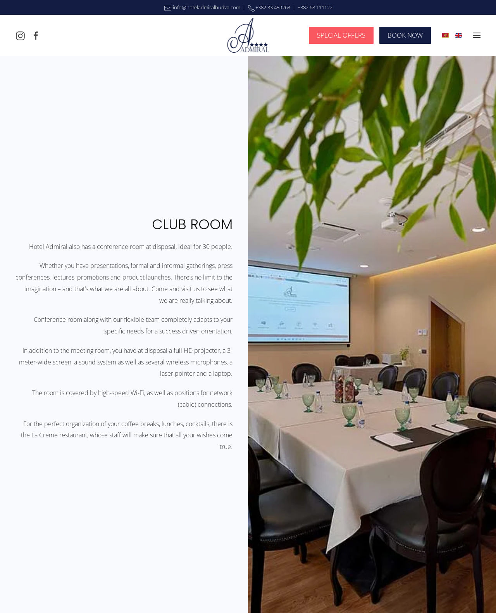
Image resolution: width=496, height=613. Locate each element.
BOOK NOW (405, 35)
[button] (476, 35)
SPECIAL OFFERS (341, 35)
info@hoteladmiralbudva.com (206, 7)
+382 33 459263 (272, 7)
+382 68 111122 (315, 7)
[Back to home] (248, 35)
